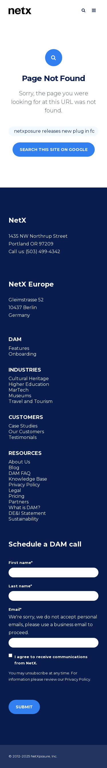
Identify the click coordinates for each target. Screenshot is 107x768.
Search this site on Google (54, 149)
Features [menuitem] (19, 348)
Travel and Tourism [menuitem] (31, 401)
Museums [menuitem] (20, 395)
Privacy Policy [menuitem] (24, 484)
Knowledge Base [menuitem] (28, 478)
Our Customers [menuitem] (26, 431)
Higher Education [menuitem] (29, 384)
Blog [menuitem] (14, 467)
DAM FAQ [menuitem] (20, 473)
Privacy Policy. (78, 679)
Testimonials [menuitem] (23, 437)
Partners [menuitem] (19, 501)
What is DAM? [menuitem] (24, 507)
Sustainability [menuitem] (24, 518)
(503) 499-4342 (43, 251)
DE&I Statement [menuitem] (27, 513)
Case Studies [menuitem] (23, 425)
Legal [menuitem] (15, 490)
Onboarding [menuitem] (23, 353)
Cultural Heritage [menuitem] (29, 378)
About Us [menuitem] (19, 461)
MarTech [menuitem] (19, 389)
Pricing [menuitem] (17, 496)
